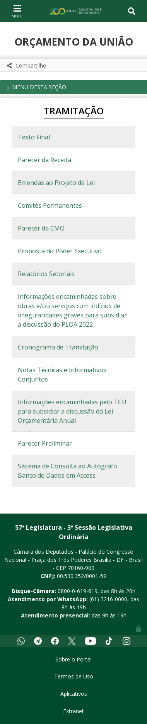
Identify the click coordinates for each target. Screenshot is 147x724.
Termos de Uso (73, 676)
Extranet (73, 711)
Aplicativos (73, 693)
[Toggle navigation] (17, 10)
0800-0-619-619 (77, 591)
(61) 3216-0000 (108, 599)
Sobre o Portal (73, 659)
